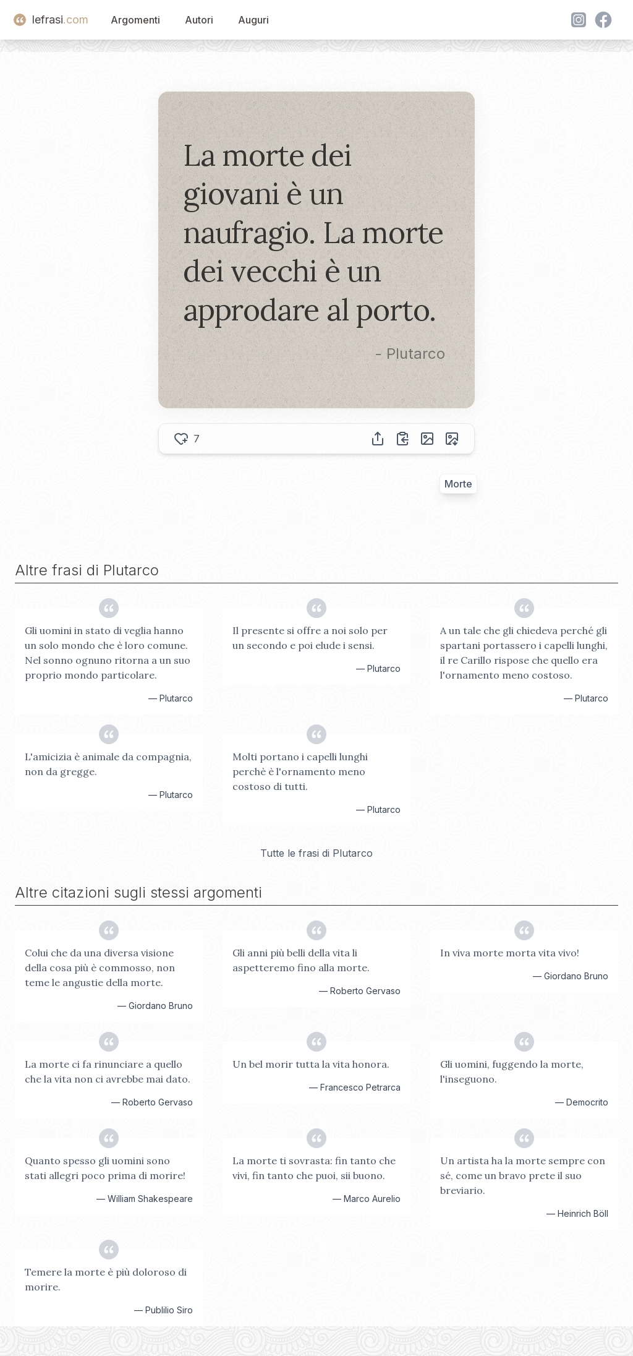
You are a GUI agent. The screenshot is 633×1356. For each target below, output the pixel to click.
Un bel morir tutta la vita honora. (310, 1064)
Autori (199, 20)
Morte (458, 484)
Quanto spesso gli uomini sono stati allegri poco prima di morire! (105, 1168)
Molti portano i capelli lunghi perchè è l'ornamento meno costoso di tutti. (300, 771)
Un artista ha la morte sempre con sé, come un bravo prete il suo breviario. (522, 1175)
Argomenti (135, 20)
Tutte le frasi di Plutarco (316, 853)
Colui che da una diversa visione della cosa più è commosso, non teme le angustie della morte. (100, 967)
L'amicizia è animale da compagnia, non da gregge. (108, 764)
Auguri (253, 20)
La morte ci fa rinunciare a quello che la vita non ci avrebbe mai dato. (107, 1071)
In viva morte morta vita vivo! (509, 952)
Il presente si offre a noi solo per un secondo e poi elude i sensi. (310, 637)
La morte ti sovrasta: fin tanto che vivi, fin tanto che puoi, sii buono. (314, 1168)
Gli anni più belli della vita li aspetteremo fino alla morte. (301, 960)
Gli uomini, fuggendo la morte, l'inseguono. (512, 1071)
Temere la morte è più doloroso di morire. (106, 1279)
